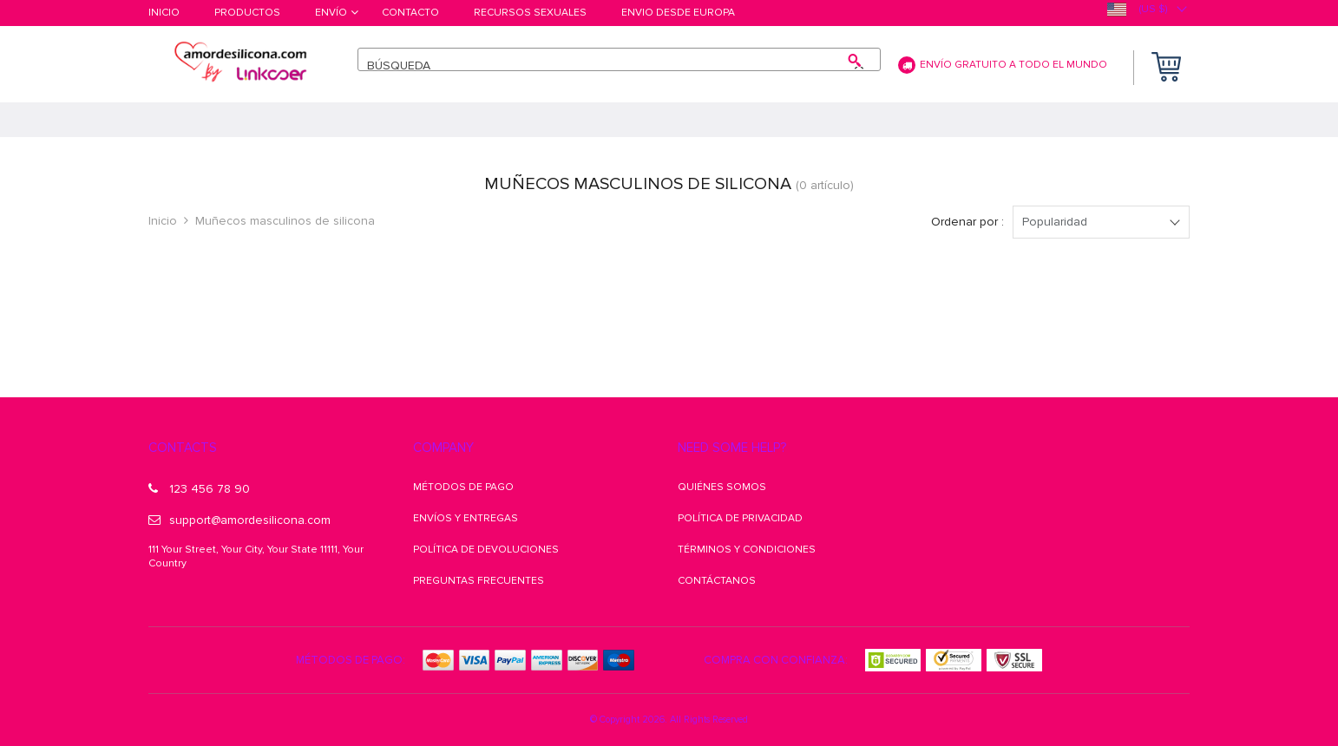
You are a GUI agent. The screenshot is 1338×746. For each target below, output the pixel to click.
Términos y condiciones (747, 549)
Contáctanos (717, 580)
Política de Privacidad (740, 518)
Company (443, 447)
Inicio (164, 13)
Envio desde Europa (678, 13)
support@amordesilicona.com (239, 520)
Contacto (410, 13)
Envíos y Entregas (465, 518)
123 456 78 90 (199, 488)
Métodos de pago (463, 487)
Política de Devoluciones (486, 549)
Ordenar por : (967, 221)
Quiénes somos (722, 487)
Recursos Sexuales (530, 13)
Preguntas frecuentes (478, 580)
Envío (331, 13)
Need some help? (732, 447)
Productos (247, 13)
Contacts (182, 447)
